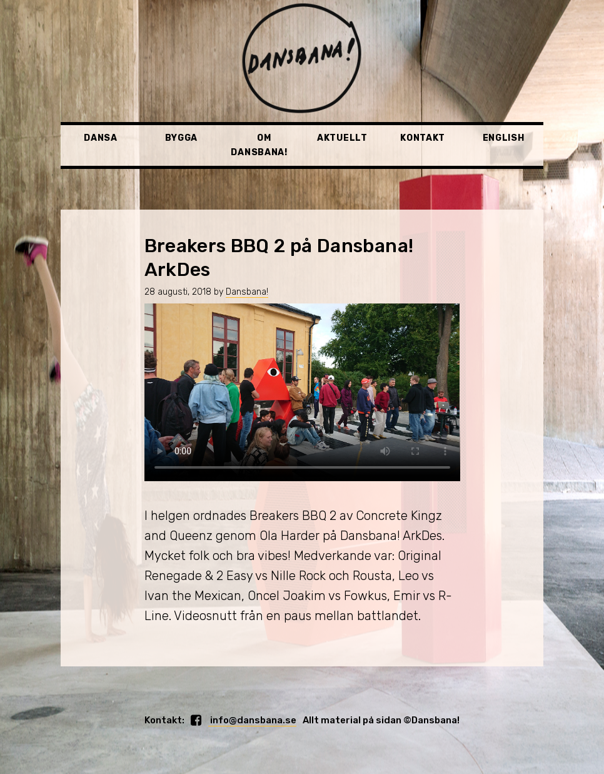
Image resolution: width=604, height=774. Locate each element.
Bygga (181, 138)
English (504, 138)
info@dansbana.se (252, 720)
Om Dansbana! (259, 145)
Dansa (101, 138)
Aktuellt (342, 138)
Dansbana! (247, 292)
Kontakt (422, 138)
